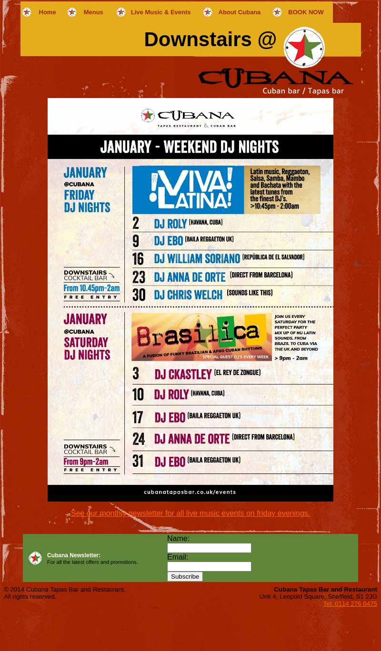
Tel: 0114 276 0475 (350, 603)
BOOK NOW (305, 12)
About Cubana (240, 12)
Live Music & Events (161, 12)
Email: (177, 557)
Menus (93, 12)
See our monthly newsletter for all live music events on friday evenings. (190, 513)
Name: (178, 538)
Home (47, 12)
